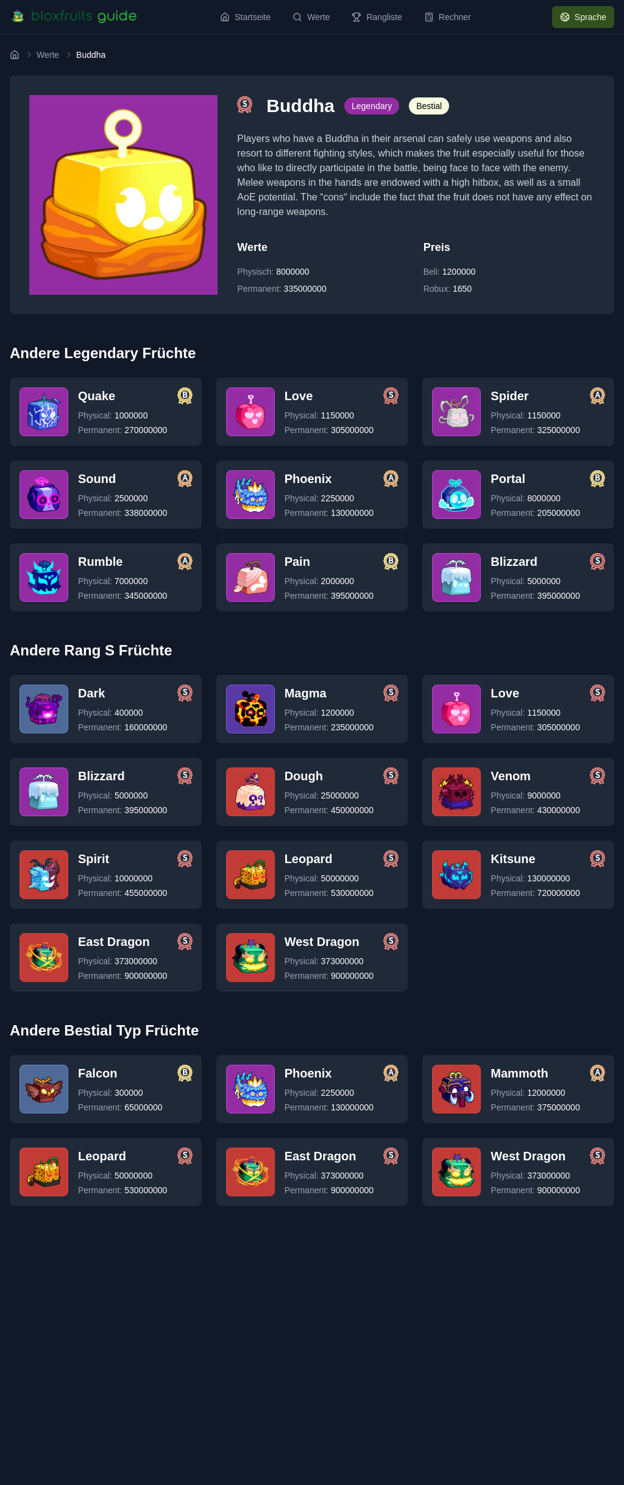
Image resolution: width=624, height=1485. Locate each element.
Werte (311, 17)
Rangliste (377, 17)
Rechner (447, 17)
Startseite (245, 17)
